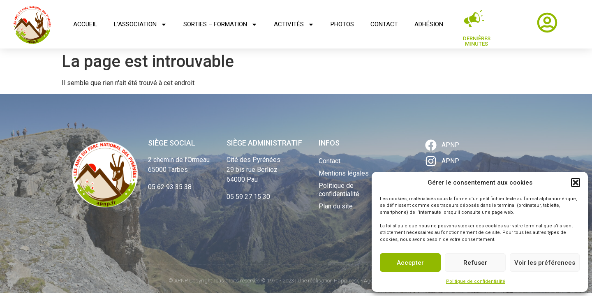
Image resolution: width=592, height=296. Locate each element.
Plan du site (336, 206)
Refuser (475, 262)
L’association (140, 24)
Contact (384, 24)
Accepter (410, 262)
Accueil (85, 24)
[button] (575, 182)
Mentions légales (344, 173)
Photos (342, 24)
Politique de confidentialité (475, 281)
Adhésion (428, 24)
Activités (294, 24)
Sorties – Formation (220, 24)
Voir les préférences (544, 262)
